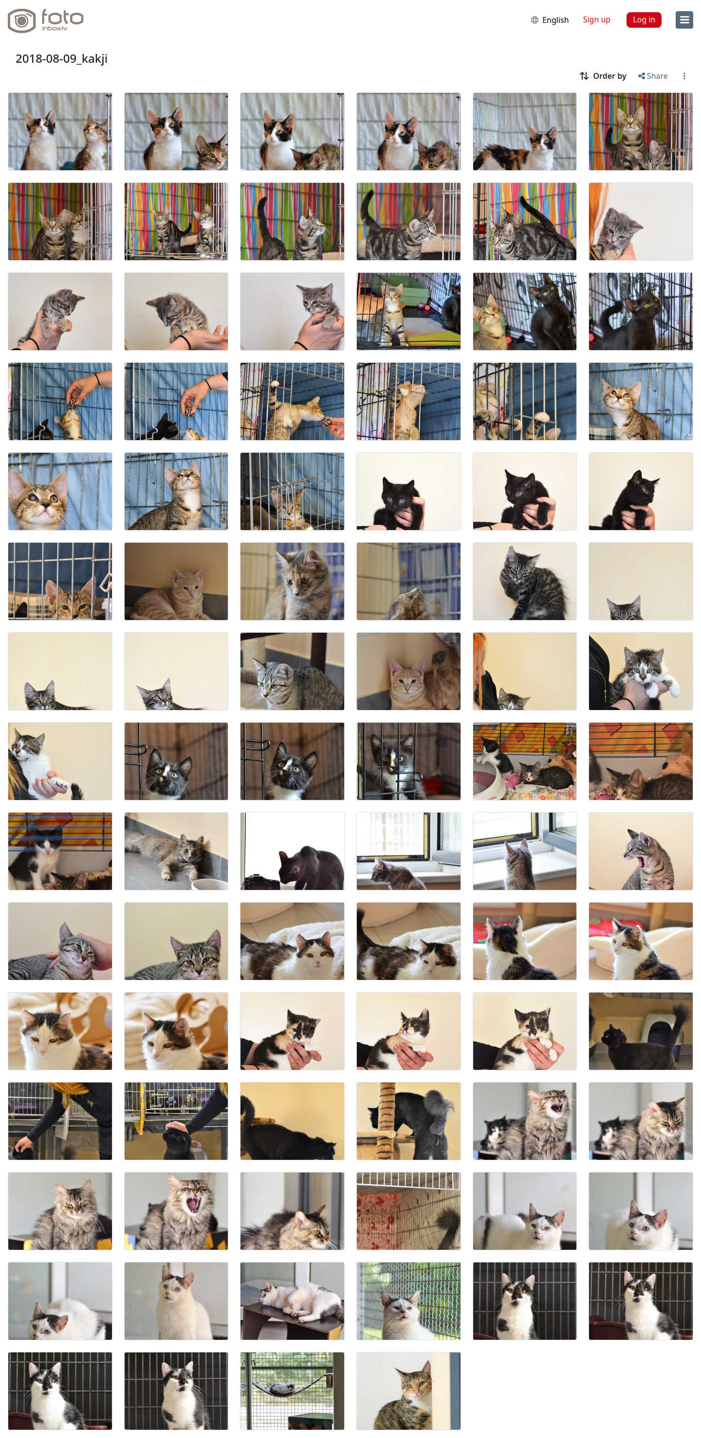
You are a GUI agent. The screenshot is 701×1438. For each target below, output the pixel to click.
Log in (644, 19)
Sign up (597, 19)
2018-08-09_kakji (62, 58)
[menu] (684, 20)
